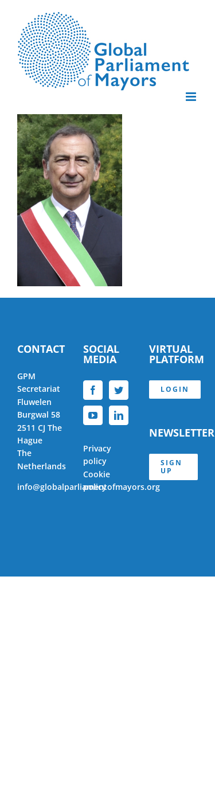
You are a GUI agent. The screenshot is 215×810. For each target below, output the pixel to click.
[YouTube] (93, 415)
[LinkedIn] (118, 415)
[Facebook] (93, 390)
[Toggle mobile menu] (192, 97)
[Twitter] (118, 390)
